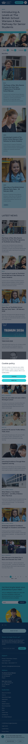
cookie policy (5, 372)
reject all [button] (14, 380)
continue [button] (14, 376)
